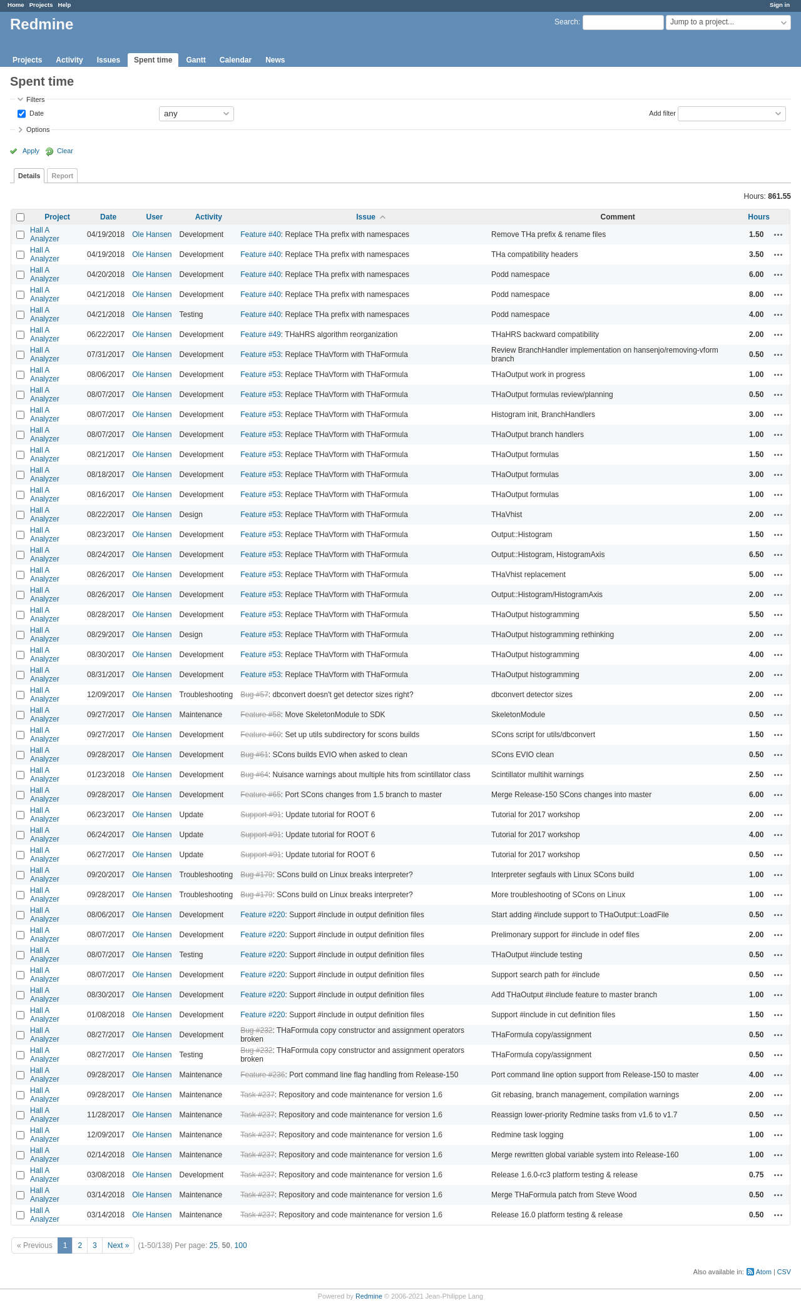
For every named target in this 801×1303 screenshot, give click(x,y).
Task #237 (257, 1094)
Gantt (195, 60)
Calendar (236, 60)
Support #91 (260, 814)
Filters (35, 99)
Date (36, 112)
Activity (69, 60)
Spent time (153, 60)
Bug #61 (254, 754)
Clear (65, 150)
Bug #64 (254, 774)
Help (64, 4)
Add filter (662, 112)
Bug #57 (254, 694)
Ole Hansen (151, 234)
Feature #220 (262, 914)
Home (16, 4)
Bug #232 (256, 1030)
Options (37, 129)
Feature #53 (260, 354)
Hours (759, 217)
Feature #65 (260, 794)
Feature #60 (260, 734)
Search (566, 22)
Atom (764, 1271)
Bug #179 (256, 874)
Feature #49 (260, 334)
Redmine (368, 1296)
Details (29, 175)
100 (241, 1245)
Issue (365, 217)
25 (214, 1245)
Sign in (780, 4)
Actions (778, 234)
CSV (784, 1271)
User (154, 217)
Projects (41, 4)
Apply (31, 150)
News (275, 60)
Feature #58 (260, 714)
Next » (119, 1245)
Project (57, 217)
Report (62, 175)
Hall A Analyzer (44, 234)
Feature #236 (262, 1074)
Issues (108, 60)
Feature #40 (260, 234)
